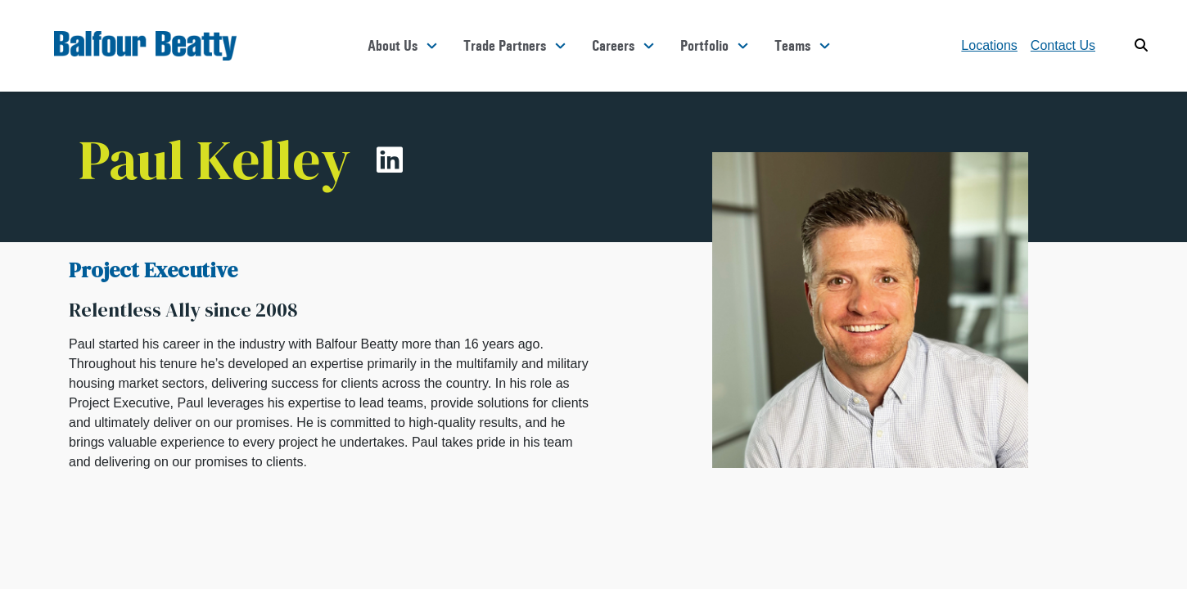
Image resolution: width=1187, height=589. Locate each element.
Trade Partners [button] (504, 46)
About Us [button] (392, 46)
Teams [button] (792, 46)
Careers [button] (613, 46)
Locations (989, 45)
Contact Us (1063, 45)
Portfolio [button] (704, 46)
